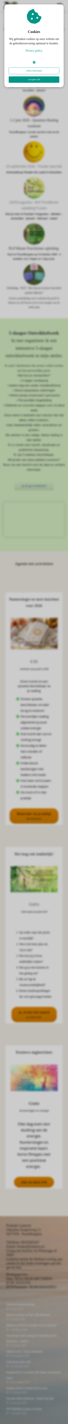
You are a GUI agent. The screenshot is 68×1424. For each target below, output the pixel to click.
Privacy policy (34, 50)
